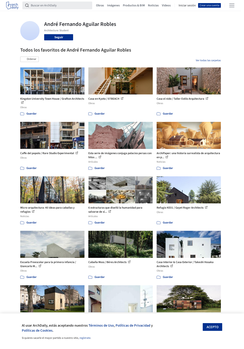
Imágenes (113, 5)
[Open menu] (232, 5)
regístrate (84, 338)
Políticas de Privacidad (133, 325)
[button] (29, 59)
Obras (100, 5)
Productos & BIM (134, 5)
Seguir (58, 37)
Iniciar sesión (187, 5)
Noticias (153, 5)
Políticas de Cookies (37, 330)
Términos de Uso (101, 325)
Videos (166, 5)
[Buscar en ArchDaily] (60, 5)
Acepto (213, 327)
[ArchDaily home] (12, 5)
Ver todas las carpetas (208, 60)
